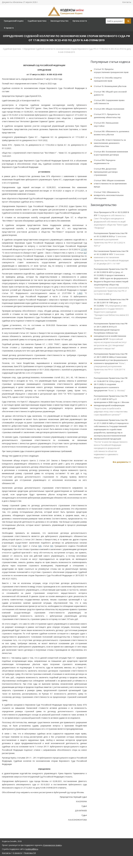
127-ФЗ (84, 249)
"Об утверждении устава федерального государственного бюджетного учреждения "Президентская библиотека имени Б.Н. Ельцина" (111, 308)
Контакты (126, 2)
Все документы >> (122, 462)
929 (39, 546)
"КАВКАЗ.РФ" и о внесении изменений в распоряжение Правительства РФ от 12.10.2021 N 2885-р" (111, 281)
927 (85, 252)
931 (51, 546)
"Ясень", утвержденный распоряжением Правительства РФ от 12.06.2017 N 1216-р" (111, 363)
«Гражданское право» (52, 845)
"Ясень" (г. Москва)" (110, 384)
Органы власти (79, 21)
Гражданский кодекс (14, 21)
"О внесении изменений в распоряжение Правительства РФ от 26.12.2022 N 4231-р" (110, 239)
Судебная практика (37, 21)
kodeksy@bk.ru (31, 849)
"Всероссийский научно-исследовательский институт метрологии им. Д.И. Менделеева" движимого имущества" (110, 336)
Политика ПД (30, 853)
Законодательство (59, 21)
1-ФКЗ (79, 293)
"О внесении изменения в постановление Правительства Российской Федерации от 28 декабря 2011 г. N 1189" (111, 257)
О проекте (9, 28)
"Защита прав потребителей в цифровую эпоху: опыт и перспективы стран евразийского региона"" (111, 405)
